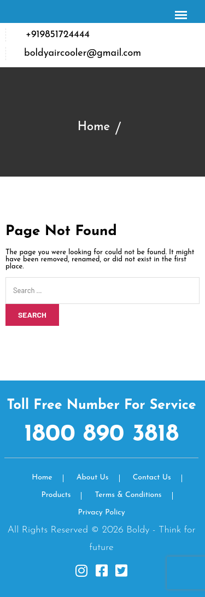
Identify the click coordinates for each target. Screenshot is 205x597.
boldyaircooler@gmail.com (82, 53)
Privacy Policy (101, 512)
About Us (93, 477)
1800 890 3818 (101, 435)
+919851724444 (58, 35)
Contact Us (152, 477)
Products (56, 495)
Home (94, 127)
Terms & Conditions (128, 495)
